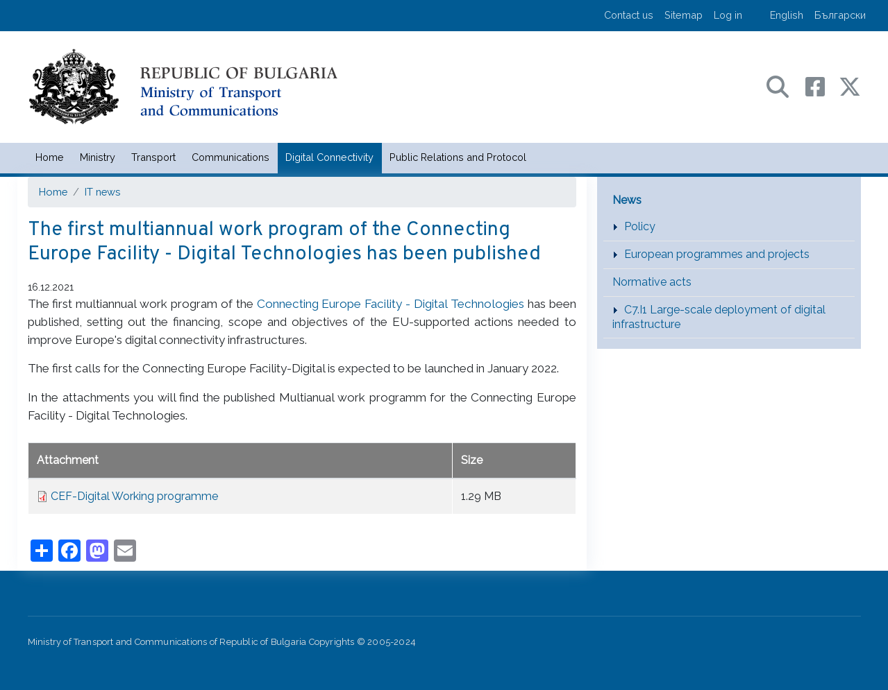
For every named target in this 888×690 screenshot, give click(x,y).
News (627, 200)
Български (840, 15)
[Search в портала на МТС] (784, 85)
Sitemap (683, 15)
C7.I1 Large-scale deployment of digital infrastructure (719, 317)
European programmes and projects (717, 254)
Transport (153, 157)
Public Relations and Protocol (457, 157)
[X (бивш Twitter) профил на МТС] (850, 85)
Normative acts (652, 281)
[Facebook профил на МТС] (822, 85)
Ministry (97, 157)
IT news (102, 192)
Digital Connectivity (329, 157)
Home (49, 157)
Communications (230, 157)
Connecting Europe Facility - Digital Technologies (390, 304)
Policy (639, 226)
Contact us (628, 15)
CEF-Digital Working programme (134, 496)
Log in (728, 15)
